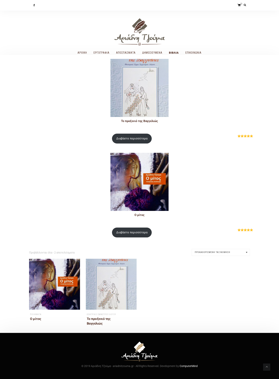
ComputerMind (189, 366)
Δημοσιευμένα (152, 52)
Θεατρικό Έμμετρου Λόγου (101, 314)
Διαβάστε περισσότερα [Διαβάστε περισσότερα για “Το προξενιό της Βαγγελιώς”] (131, 138)
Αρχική (82, 52)
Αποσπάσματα (126, 52)
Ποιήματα (35, 314)
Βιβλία (174, 52)
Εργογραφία (101, 52)
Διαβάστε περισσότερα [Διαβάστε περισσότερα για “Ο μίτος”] (131, 232)
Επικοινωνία (193, 52)
